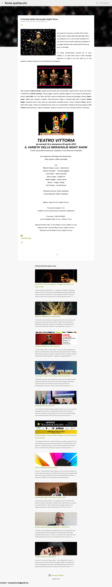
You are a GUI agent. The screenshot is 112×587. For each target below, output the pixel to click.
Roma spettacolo (16, 3)
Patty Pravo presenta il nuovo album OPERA (47, 316)
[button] (22, 25)
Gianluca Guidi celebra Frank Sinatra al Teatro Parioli (50, 497)
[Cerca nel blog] (101, 3)
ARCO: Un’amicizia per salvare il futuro (46, 467)
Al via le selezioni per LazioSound (44, 405)
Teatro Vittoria (26, 238)
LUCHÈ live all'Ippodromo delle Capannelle (47, 346)
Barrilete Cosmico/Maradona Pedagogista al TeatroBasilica (52, 527)
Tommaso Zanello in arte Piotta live (45, 556)
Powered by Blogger (56, 575)
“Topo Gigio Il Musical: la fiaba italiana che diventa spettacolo (53, 376)
